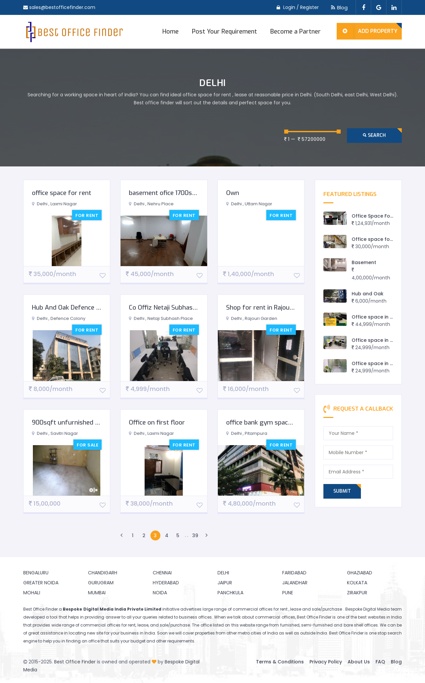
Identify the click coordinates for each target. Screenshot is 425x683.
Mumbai (97, 592)
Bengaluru (35, 572)
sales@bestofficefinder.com (62, 7)
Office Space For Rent (378, 216)
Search (374, 135)
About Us (359, 661)
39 (195, 535)
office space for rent (61, 193)
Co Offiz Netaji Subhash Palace (172, 307)
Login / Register (301, 7)
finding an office (83, 641)
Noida (160, 592)
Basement (364, 262)
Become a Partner (295, 32)
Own (232, 193)
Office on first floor (157, 422)
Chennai (162, 572)
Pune (287, 592)
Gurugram (101, 582)
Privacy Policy (325, 661)
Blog (338, 7)
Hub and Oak (367, 293)
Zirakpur (357, 592)
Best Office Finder (75, 661)
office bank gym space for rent (271, 422)
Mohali (31, 592)
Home (170, 32)
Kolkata (357, 582)
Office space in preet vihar (384, 340)
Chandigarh (102, 572)
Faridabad (294, 572)
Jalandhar (294, 582)
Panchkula (230, 592)
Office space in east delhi (383, 363)
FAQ (380, 661)
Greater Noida (40, 582)
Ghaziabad (359, 572)
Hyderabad (166, 582)
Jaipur (224, 582)
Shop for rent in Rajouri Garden (271, 307)
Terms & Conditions (280, 661)
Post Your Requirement (224, 32)
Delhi (223, 572)
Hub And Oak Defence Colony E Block (85, 307)
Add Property (367, 31)
